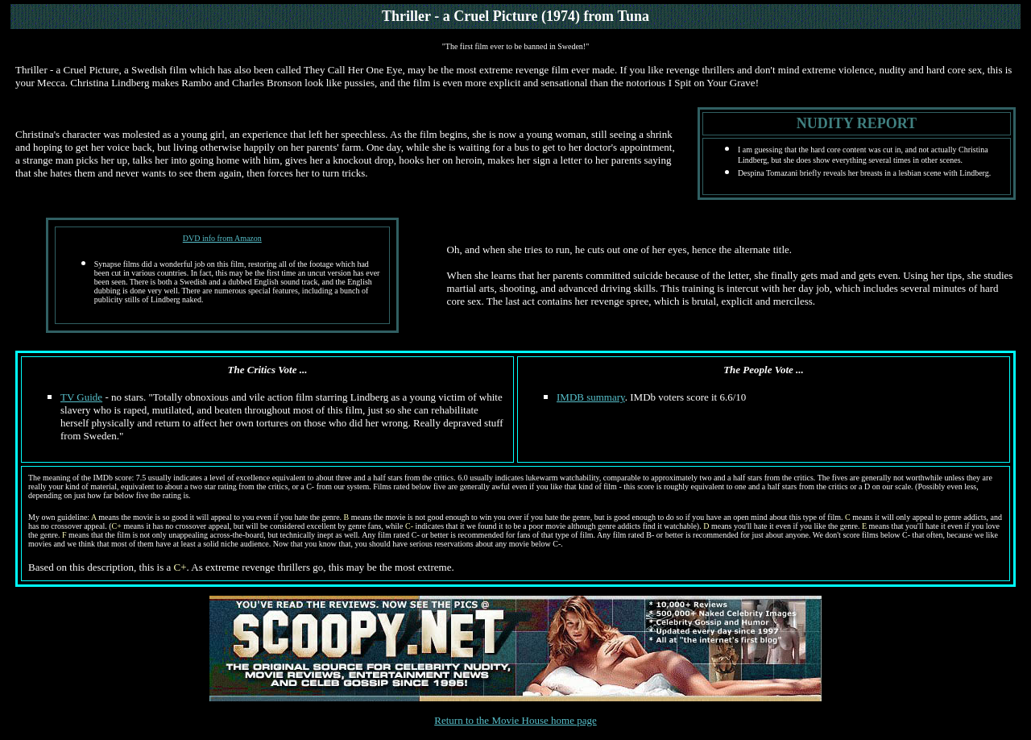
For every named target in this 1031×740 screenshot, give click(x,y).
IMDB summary (591, 397)
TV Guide (81, 397)
